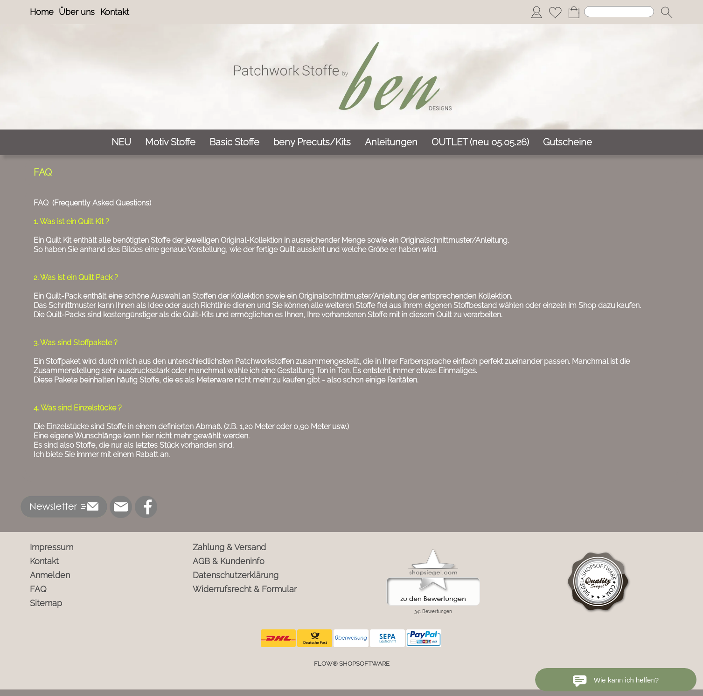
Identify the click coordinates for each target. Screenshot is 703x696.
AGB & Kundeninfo (228, 561)
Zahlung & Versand (229, 547)
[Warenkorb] (574, 12)
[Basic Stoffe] (234, 142)
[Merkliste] (555, 12)
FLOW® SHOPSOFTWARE (352, 663)
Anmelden (50, 575)
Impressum (51, 547)
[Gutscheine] (567, 142)
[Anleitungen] (391, 142)
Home (42, 12)
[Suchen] (619, 11)
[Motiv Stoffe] (170, 142)
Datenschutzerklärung (235, 575)
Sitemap (46, 603)
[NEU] (121, 142)
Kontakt (114, 12)
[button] (667, 12)
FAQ (38, 589)
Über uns (77, 12)
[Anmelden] (536, 12)
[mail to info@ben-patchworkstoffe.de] (120, 507)
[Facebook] (146, 507)
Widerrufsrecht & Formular (245, 589)
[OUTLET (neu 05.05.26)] (480, 142)
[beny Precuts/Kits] (312, 142)
